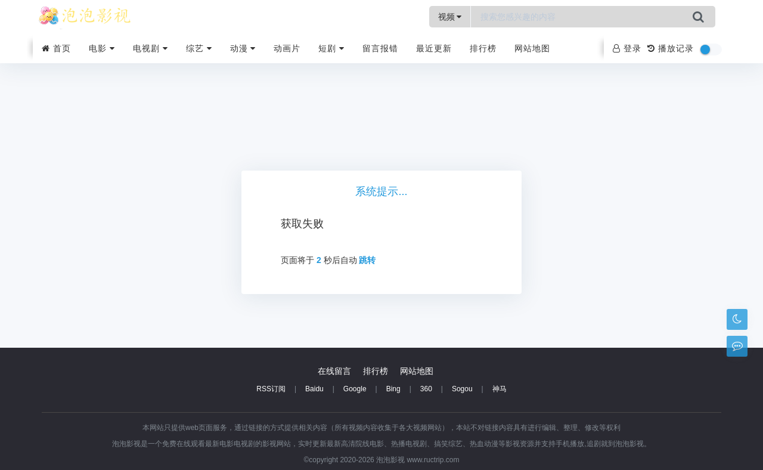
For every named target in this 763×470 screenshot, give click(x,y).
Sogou (462, 389)
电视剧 (150, 48)
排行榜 (483, 48)
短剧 (331, 48)
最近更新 (434, 48)
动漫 (243, 48)
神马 (499, 389)
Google (355, 389)
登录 (627, 48)
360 (426, 389)
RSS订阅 (271, 389)
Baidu (314, 389)
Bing (393, 389)
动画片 (287, 48)
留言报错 (380, 48)
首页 (56, 48)
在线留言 (334, 371)
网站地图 (532, 48)
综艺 (199, 48)
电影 (102, 48)
